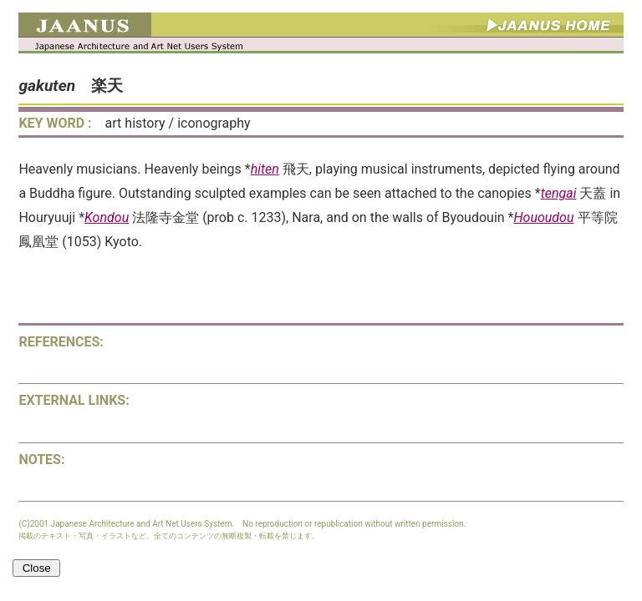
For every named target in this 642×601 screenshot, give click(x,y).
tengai (559, 193)
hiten (265, 169)
